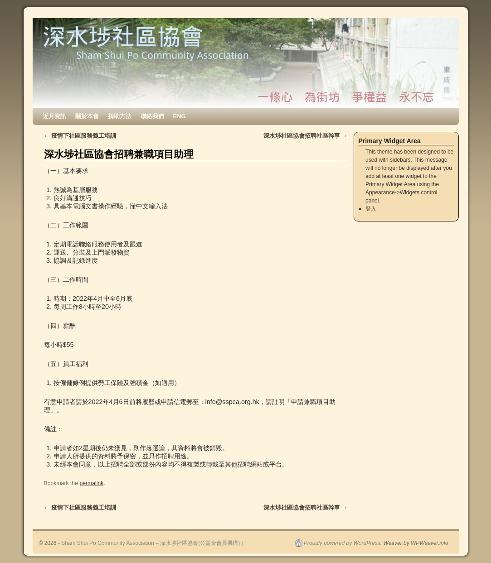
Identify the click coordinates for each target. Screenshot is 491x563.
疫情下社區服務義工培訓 (80, 135)
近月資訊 (54, 116)
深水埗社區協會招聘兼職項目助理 (119, 154)
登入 (370, 209)
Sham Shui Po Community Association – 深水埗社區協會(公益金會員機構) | (152, 543)
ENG (179, 116)
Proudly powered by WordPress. (343, 543)
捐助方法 (119, 116)
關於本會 (87, 116)
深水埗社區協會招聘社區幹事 (305, 135)
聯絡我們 (152, 116)
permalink (91, 483)
